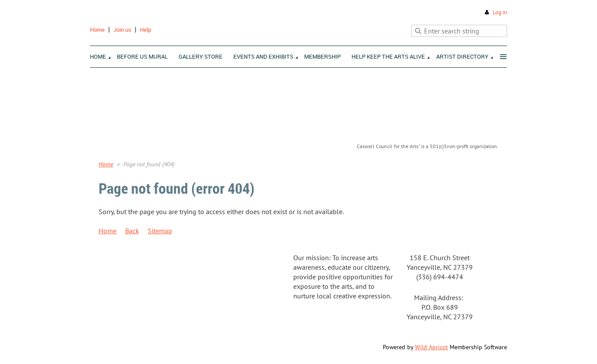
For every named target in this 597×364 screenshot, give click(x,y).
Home (97, 29)
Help (145, 29)
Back (132, 230)
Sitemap (160, 230)
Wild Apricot (431, 347)
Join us (122, 29)
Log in (500, 12)
